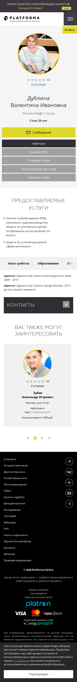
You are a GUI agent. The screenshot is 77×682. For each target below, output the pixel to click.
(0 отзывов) (38, 84)
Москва (27, 113)
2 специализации (40, 412)
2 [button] (35, 438)
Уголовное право (39, 160)
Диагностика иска (14, 472)
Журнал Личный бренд (17, 541)
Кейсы (7, 490)
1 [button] (28, 438)
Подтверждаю (38, 674)
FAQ (6, 528)
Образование (48, 263)
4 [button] (49, 438)
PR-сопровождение (15, 484)
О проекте (10, 459)
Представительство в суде (39, 169)
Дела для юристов (14, 503)
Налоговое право (39, 177)
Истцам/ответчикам (16, 465)
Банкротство (39, 152)
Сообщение (38, 132)
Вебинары (10, 522)
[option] (37, 385)
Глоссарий (10, 516)
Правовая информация (17, 560)
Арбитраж (38, 143)
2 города (49, 113)
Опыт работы (18, 263)
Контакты (9, 547)
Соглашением (21, 660)
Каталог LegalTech (14, 497)
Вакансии (9, 554)
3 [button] (42, 438)
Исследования (12, 509)
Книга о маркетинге (16, 535)
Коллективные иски (15, 478)
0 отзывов (37, 386)
